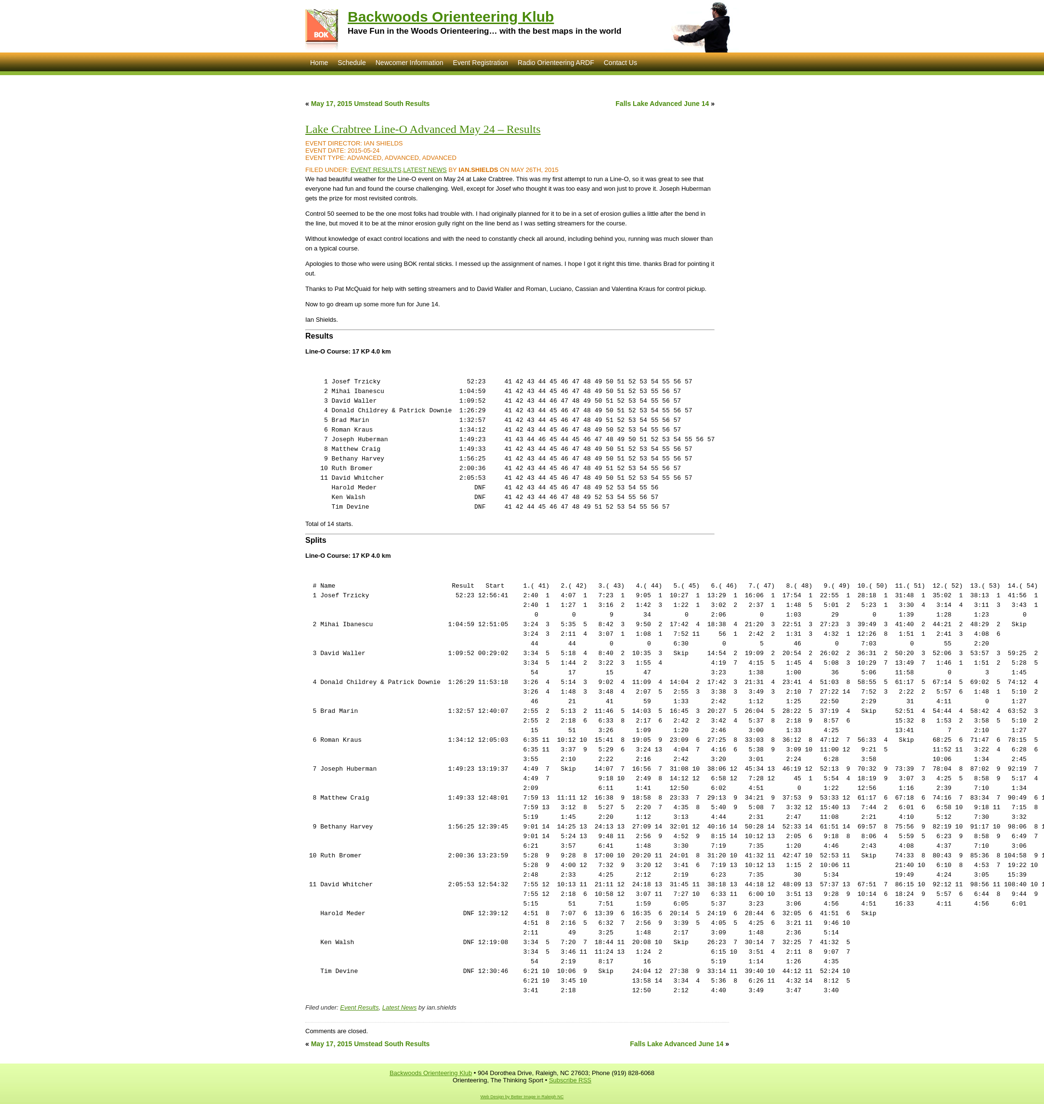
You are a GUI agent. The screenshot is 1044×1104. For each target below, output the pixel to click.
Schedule (351, 62)
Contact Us (620, 62)
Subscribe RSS (570, 1080)
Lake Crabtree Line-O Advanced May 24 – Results (423, 129)
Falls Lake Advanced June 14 (662, 103)
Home (319, 62)
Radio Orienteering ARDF (556, 62)
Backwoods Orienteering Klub (451, 17)
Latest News (425, 169)
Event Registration (480, 62)
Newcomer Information (410, 62)
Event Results (376, 169)
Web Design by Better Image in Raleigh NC (522, 1096)
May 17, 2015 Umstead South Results (370, 103)
